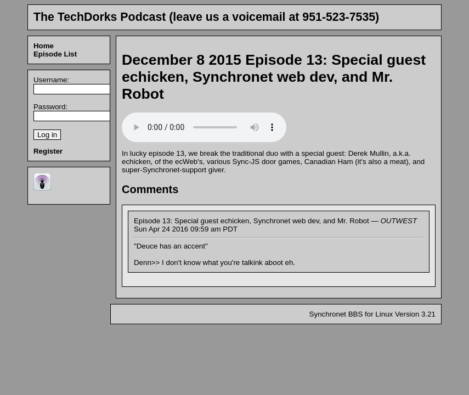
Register (48, 151)
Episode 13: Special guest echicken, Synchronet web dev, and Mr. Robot (274, 77)
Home (43, 46)
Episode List (55, 54)
